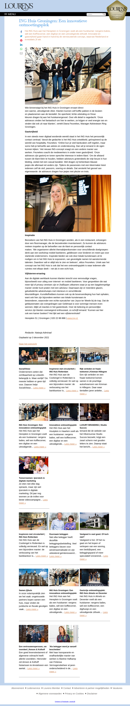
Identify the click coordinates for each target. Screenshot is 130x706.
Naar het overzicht (28, 344)
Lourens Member (51, 688)
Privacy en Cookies (74, 693)
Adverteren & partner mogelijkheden (91, 688)
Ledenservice (33, 688)
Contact (67, 688)
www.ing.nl (72, 318)
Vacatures (117, 688)
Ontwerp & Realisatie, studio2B (65, 701)
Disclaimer (92, 693)
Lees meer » (39, 388)
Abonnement (17, 688)
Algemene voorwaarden (50, 693)
